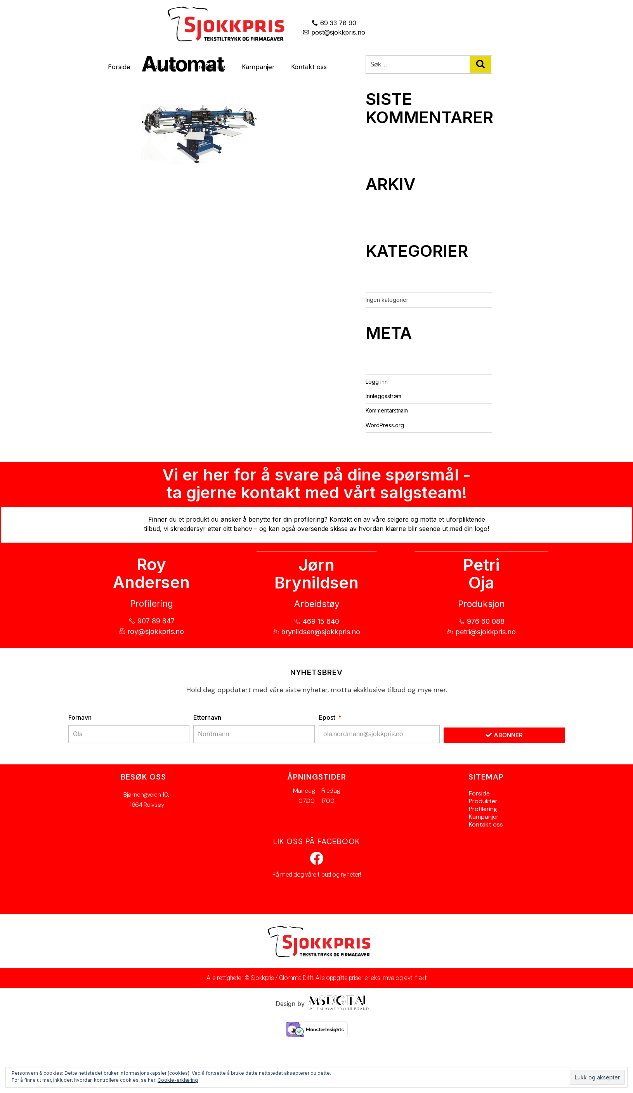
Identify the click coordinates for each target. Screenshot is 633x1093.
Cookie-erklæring (178, 1080)
